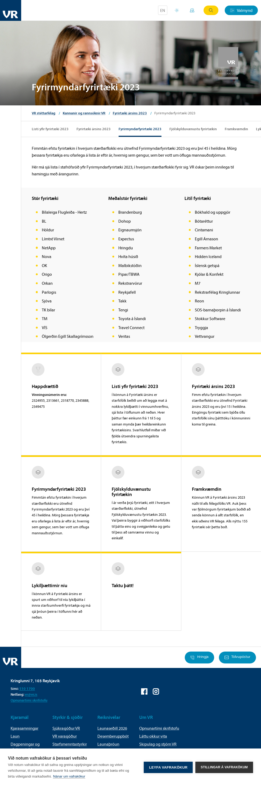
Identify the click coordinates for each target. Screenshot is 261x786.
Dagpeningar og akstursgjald (25, 746)
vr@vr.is (31, 694)
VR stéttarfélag (43, 113)
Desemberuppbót (113, 736)
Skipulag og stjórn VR (158, 744)
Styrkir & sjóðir (67, 717)
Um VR (146, 717)
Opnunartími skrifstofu (29, 700)
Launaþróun (108, 744)
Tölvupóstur (237, 657)
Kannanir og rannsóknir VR (84, 113)
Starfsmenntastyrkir (69, 744)
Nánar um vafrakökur (69, 776)
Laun (15, 736)
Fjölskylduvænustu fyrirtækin (193, 129)
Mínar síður (192, 10)
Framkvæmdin (236, 129)
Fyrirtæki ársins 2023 (130, 113)
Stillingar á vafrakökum (224, 767)
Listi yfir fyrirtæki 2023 (50, 129)
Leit (211, 10)
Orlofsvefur (177, 10)
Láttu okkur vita (153, 736)
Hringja (199, 657)
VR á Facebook (144, 691)
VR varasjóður (64, 736)
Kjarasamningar (24, 728)
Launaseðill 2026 (112, 728)
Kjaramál (20, 717)
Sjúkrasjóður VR (66, 728)
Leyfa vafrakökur (168, 767)
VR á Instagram (156, 691)
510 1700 (27, 688)
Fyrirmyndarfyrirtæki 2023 (140, 129)
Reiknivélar (108, 717)
